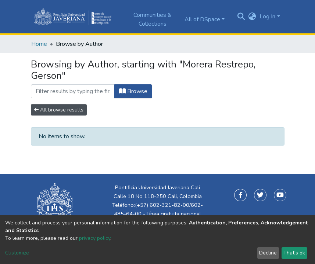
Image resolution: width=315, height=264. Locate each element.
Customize (17, 252)
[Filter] (73, 91)
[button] (252, 16)
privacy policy (94, 238)
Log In (267, 16)
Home (39, 44)
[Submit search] (241, 17)
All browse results (58, 109)
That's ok (294, 252)
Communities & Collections (152, 19)
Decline (268, 252)
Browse (133, 91)
